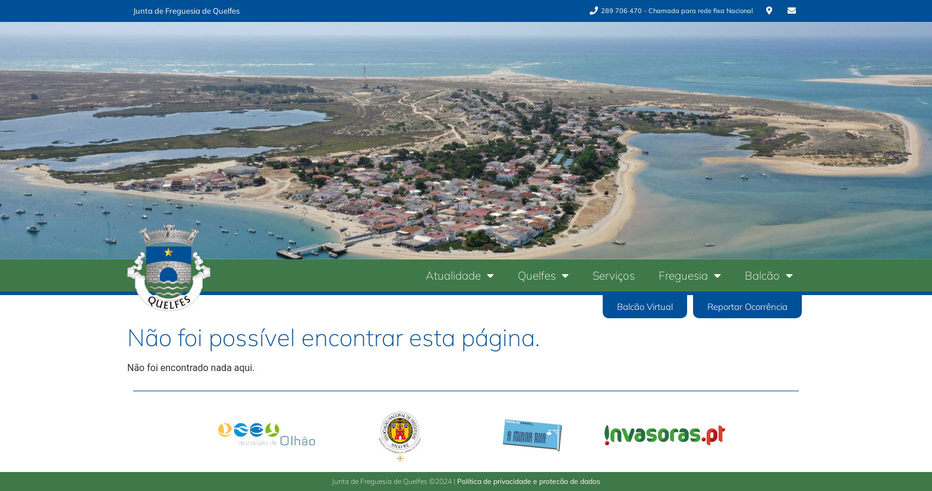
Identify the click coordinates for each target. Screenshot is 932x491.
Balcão (769, 275)
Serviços (614, 275)
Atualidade (460, 275)
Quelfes (543, 275)
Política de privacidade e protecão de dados (528, 481)
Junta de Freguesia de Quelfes (186, 10)
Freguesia (690, 275)
